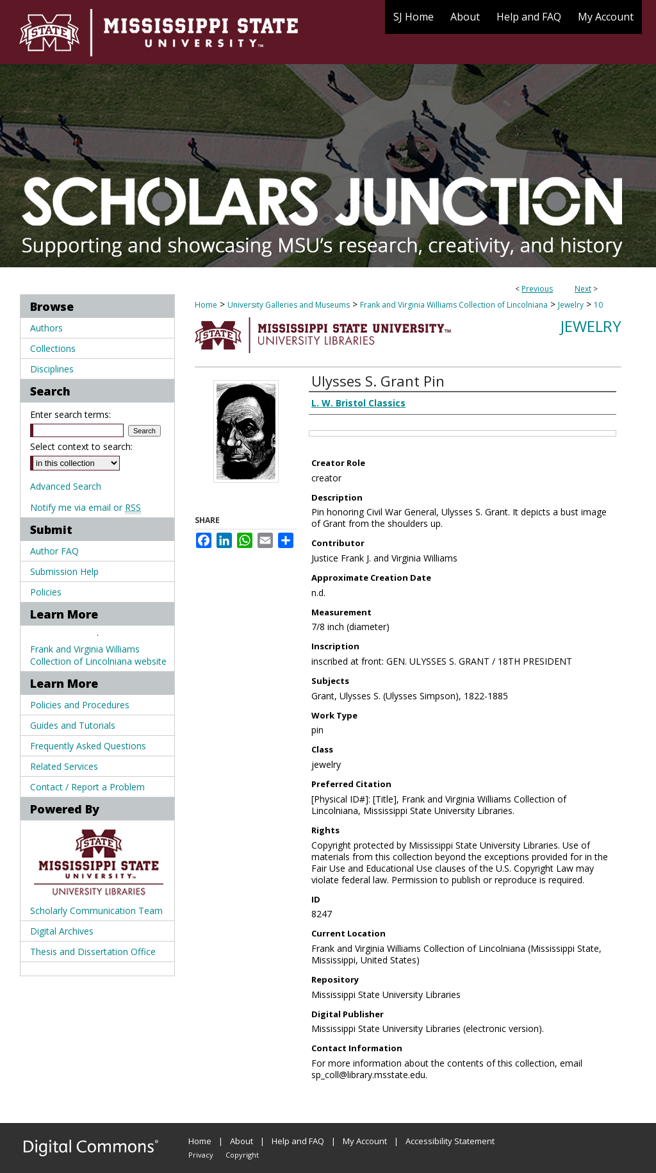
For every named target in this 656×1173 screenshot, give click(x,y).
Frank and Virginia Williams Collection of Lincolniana (454, 304)
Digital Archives (62, 931)
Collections (53, 348)
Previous (537, 288)
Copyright (242, 1155)
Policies (46, 592)
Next (583, 288)
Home (206, 304)
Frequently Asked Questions (88, 746)
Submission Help (64, 571)
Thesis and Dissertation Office (93, 951)
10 (598, 304)
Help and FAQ (298, 1141)
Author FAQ (54, 551)
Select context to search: (81, 446)
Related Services (64, 766)
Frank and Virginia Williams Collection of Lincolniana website (98, 655)
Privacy (200, 1155)
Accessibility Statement (450, 1141)
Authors (46, 328)
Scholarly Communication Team (96, 910)
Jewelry (571, 304)
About (241, 1141)
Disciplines (52, 369)
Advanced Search (65, 486)
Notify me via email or (85, 507)
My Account (365, 1141)
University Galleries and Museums (288, 304)
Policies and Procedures (79, 705)
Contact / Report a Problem (87, 787)
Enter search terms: (70, 414)
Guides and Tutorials (72, 725)
